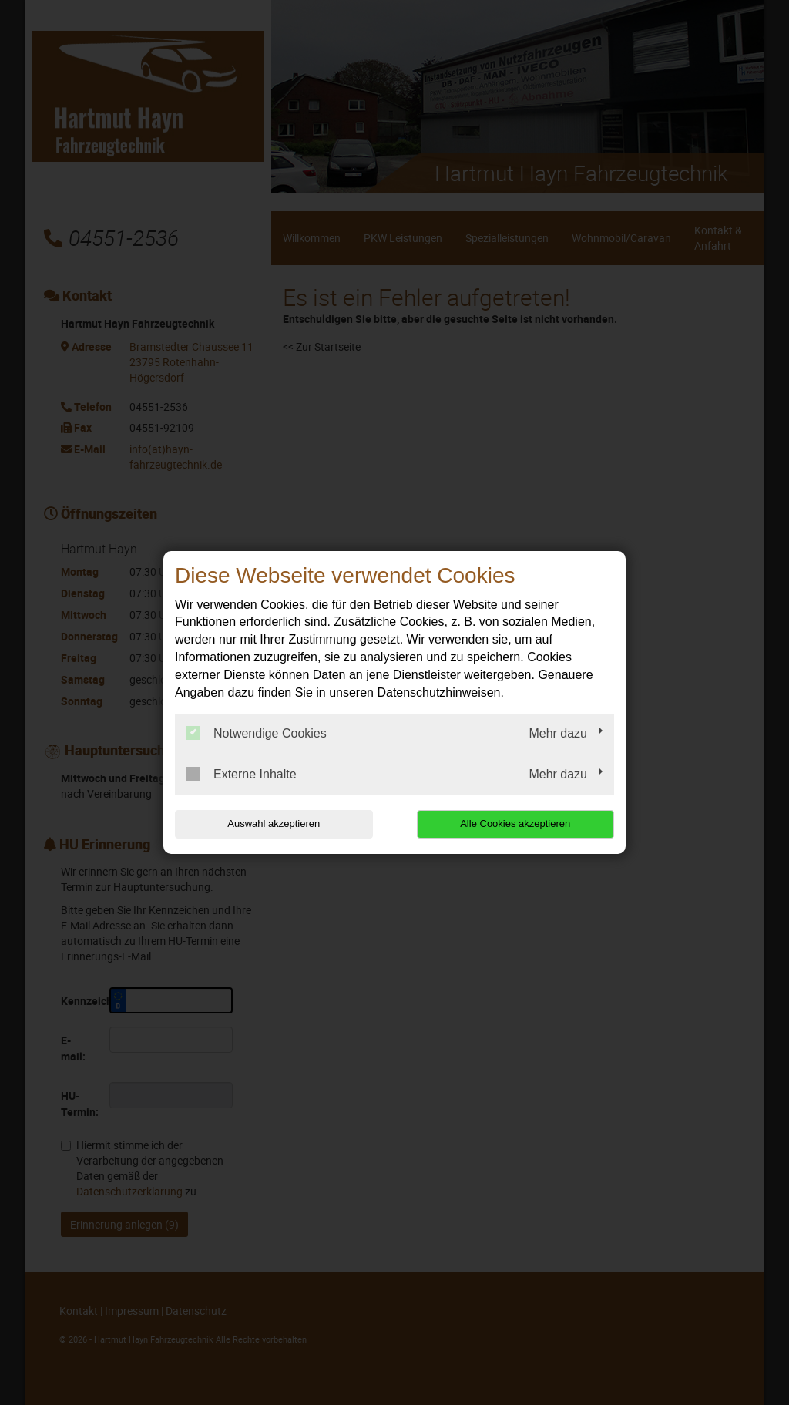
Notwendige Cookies (256, 733)
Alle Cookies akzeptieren (515, 823)
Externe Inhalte (241, 774)
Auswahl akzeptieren (273, 823)
